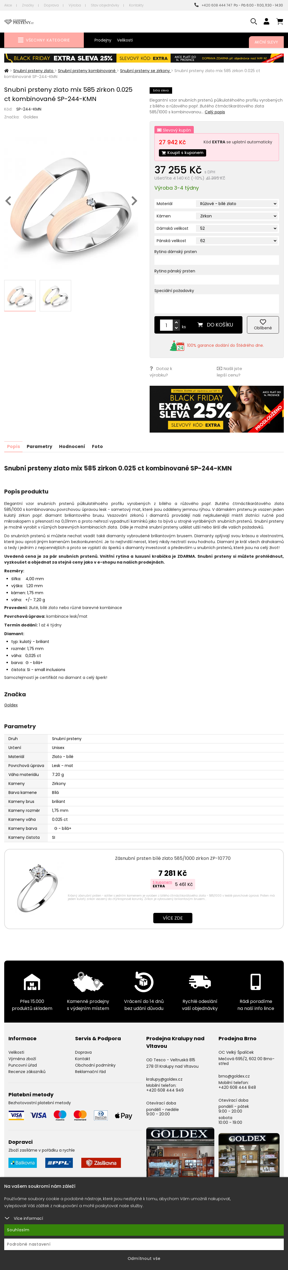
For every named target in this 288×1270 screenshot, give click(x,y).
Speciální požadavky (174, 291)
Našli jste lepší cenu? (229, 372)
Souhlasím (18, 1230)
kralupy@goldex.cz (164, 1078)
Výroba (75, 5)
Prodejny (102, 40)
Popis (13, 446)
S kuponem (162, 881)
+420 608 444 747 (213, 5)
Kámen (164, 216)
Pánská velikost (171, 241)
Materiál (164, 204)
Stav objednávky (105, 5)
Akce (8, 5)
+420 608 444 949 (165, 1090)
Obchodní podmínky (95, 1064)
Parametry (40, 446)
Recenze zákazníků (27, 1071)
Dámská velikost (172, 228)
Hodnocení (73, 446)
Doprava (51, 5)
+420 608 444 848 (237, 1087)
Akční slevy (266, 42)
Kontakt (82, 1058)
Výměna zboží (22, 1058)
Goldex (30, 117)
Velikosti (125, 40)
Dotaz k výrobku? (161, 372)
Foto (99, 446)
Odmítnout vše (144, 1258)
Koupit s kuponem (183, 153)
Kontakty (136, 5)
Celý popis (215, 112)
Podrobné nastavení (29, 1244)
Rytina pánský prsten (174, 271)
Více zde (173, 918)
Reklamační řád (90, 1071)
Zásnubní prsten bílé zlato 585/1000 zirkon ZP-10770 (173, 858)
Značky (28, 5)
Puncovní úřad (22, 1064)
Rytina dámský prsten (175, 252)
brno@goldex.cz (234, 1076)
